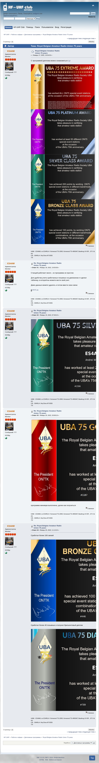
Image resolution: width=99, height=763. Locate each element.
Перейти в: (67, 743)
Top (92, 758)
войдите (36, 14)
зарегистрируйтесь (10, 16)
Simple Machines (59, 757)
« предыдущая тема (74, 38)
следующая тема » (89, 38)
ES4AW (11, 51)
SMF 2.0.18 (40, 757)
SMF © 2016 (49, 757)
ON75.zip (34, 290)
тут (69, 61)
